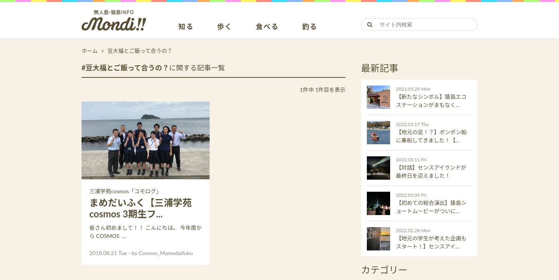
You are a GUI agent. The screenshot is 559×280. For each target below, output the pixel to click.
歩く (225, 27)
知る (186, 27)
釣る (310, 27)
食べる (267, 27)
